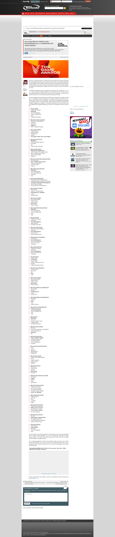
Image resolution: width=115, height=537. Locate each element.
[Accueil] (23, 13)
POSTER (27, 503)
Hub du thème (27, 35)
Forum (71, 13)
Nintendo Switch (44, 533)
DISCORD (67, 13)
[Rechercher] (54, 8)
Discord (37, 478)
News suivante (63, 57)
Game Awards (32, 31)
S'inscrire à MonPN (35, 1)
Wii (23, 534)
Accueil (24, 28)
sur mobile (35, 534)
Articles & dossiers (50, 13)
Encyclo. (60, 13)
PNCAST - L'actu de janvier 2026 (81, 106)
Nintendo (72, 113)
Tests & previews (39, 13)
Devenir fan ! (88, 32)
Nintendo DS (88, 533)
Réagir (25, 95)
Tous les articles (35, 35)
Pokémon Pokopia (84, 7)
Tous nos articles (41, 534)
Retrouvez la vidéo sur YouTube (49, 473)
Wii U (77, 533)
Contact (42, 520)
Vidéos (49, 35)
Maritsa (24, 86)
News (26, 13)
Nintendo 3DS (82, 533)
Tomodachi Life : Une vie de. (82, 8)
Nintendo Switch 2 (72, 8)
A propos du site (26, 520)
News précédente (28, 57)
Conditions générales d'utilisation (59, 520)
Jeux (31, 13)
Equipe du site (48, 520)
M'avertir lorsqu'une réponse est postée (41, 503)
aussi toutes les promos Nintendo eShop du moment (64, 533)
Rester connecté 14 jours (79, 1)
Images (45, 35)
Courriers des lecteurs (35, 520)
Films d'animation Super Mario (75, 7)
